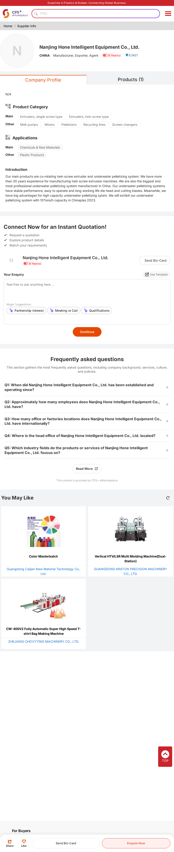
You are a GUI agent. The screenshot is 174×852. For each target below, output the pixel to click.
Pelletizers (69, 124)
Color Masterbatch (43, 556)
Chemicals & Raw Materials (40, 147)
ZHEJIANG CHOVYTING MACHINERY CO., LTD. (43, 641)
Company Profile (43, 80)
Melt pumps (29, 124)
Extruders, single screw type (41, 116)
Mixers (50, 124)
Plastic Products (32, 155)
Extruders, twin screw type (89, 116)
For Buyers (21, 830)
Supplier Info (26, 26)
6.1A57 (132, 56)
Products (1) (131, 79)
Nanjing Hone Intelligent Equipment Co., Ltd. (93, 47)
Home (8, 26)
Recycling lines (94, 124)
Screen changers (124, 124)
